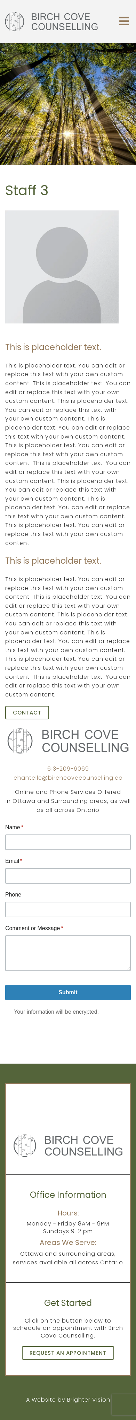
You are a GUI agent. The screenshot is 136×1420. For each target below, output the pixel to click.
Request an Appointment (68, 1353)
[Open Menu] (124, 22)
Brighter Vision (88, 1400)
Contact (27, 712)
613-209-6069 (68, 769)
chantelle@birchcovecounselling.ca (68, 778)
